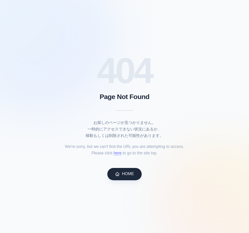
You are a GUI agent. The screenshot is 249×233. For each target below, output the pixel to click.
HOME (124, 174)
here (117, 153)
